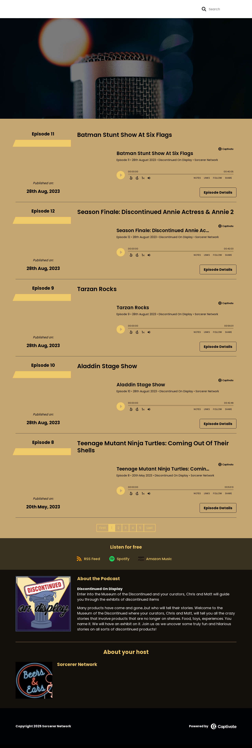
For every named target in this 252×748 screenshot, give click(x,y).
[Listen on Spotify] (119, 562)
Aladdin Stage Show (107, 367)
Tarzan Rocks (97, 290)
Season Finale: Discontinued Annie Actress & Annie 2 (155, 213)
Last (149, 529)
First (102, 529)
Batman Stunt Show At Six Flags (124, 136)
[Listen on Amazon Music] (156, 562)
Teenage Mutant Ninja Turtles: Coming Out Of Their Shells (153, 448)
